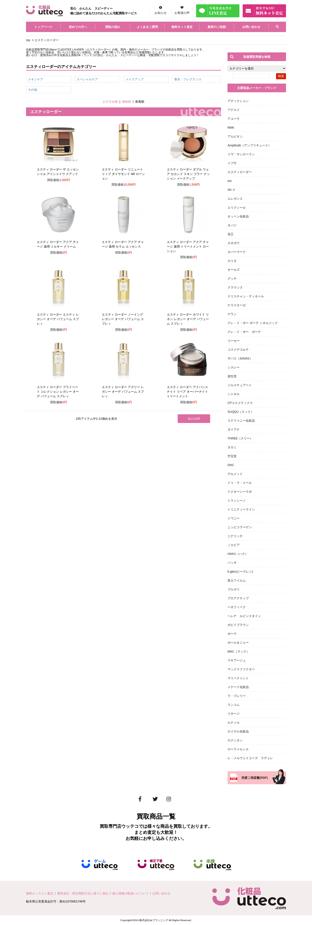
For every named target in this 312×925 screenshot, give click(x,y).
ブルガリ (234, 589)
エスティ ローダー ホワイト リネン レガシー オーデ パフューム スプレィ (188, 319)
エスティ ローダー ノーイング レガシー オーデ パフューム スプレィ (123, 319)
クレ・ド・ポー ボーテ (244, 332)
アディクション (238, 101)
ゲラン (232, 314)
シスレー (234, 367)
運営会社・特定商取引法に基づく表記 (83, 893)
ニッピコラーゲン (240, 527)
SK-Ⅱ (232, 189)
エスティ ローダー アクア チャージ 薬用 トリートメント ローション (188, 246)
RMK (231, 127)
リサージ (234, 713)
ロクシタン (235, 740)
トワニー (234, 518)
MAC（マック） (238, 651)
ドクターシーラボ (240, 491)
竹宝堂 (232, 456)
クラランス (235, 287)
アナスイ (234, 110)
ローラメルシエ (238, 749)
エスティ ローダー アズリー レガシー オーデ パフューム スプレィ (123, 391)
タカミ (232, 447)
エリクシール (237, 207)
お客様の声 (182, 13)
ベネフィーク (237, 607)
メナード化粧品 (238, 687)
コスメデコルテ (238, 349)
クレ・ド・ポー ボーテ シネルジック (253, 323)
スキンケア (35, 79)
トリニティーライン (241, 509)
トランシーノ (237, 500)
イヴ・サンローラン (241, 154)
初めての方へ (78, 27)
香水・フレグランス (188, 79)
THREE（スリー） (240, 438)
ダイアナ (234, 429)
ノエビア (234, 545)
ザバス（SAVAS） (240, 358)
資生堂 (232, 376)
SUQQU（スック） (241, 411)
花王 (231, 234)
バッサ (232, 562)
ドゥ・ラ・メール (240, 482)
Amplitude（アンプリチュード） (249, 145)
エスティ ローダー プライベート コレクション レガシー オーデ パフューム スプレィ (58, 391)
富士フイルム (237, 580)
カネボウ (234, 243)
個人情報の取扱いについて (130, 893)
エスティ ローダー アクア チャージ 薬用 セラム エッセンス (123, 244)
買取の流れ (112, 27)
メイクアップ (134, 79)
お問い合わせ (251, 27)
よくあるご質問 (147, 27)
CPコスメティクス (240, 403)
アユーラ (234, 118)
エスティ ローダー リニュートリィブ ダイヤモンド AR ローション (123, 174)
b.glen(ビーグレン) (240, 571)
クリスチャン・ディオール (246, 296)
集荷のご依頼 (217, 27)
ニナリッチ (235, 536)
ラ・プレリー (237, 696)
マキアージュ (237, 660)
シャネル (234, 394)
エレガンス (235, 198)
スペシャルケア (87, 79)
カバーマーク (237, 252)
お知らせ (160, 13)
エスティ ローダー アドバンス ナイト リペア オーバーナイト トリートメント (187, 391)
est (230, 181)
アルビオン (235, 136)
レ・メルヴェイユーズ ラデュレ (250, 758)
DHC (231, 465)
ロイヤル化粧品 (238, 731)
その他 (32, 89)
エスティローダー (46, 40)
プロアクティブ (238, 598)
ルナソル (234, 722)
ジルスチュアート (240, 385)
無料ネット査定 (182, 27)
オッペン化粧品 (238, 216)
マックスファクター (241, 669)
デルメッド (235, 474)
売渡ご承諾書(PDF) (254, 777)
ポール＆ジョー (238, 642)
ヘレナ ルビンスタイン (244, 616)
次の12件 (194, 418)
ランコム (234, 704)
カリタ (232, 260)
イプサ (232, 163)
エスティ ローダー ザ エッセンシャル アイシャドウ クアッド (58, 172)
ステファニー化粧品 (241, 420)
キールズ (234, 269)
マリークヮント (238, 678)
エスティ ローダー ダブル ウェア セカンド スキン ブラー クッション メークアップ (188, 174)
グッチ (232, 278)
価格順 (126, 101)
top (28, 40)
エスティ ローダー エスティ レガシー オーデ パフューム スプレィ (58, 319)
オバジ (232, 225)
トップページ (43, 27)
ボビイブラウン (238, 625)
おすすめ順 (110, 101)
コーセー (234, 340)
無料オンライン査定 (39, 893)
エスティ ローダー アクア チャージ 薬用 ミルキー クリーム (58, 244)
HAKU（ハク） (238, 554)
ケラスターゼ (237, 305)
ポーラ (232, 633)
